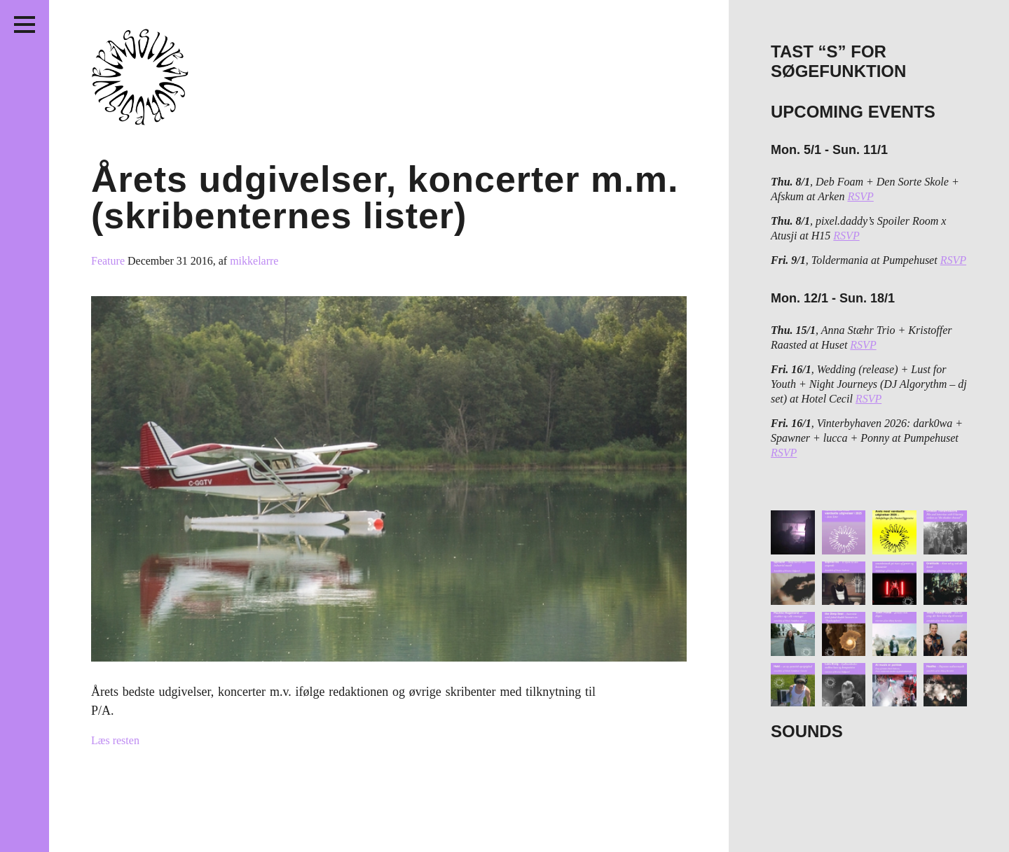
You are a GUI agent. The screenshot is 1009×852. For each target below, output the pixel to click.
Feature (109, 261)
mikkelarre (254, 261)
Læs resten (115, 740)
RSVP (860, 196)
